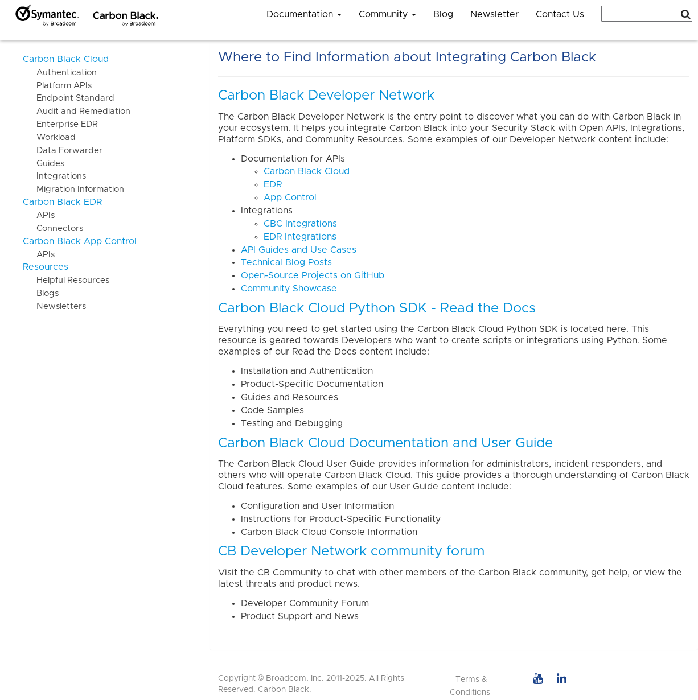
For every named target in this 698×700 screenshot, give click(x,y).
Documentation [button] (304, 14)
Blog (443, 14)
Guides (43, 163)
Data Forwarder (62, 150)
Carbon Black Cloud (66, 59)
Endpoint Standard (68, 98)
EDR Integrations (300, 236)
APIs (39, 215)
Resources (45, 266)
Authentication (60, 72)
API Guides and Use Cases (298, 249)
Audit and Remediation (76, 111)
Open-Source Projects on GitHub (312, 275)
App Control (290, 197)
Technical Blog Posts (286, 262)
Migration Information (73, 189)
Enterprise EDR (60, 124)
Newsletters (54, 306)
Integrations (54, 176)
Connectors (53, 228)
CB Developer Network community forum (351, 551)
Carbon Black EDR (62, 202)
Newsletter (494, 14)
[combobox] (646, 14)
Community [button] (387, 14)
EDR (273, 184)
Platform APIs (57, 85)
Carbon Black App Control (80, 241)
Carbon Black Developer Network (326, 95)
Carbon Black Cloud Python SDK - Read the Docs (377, 308)
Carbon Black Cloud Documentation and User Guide (385, 443)
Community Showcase (289, 288)
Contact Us (560, 14)
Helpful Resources (66, 280)
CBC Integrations (300, 223)
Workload (49, 137)
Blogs (41, 293)
